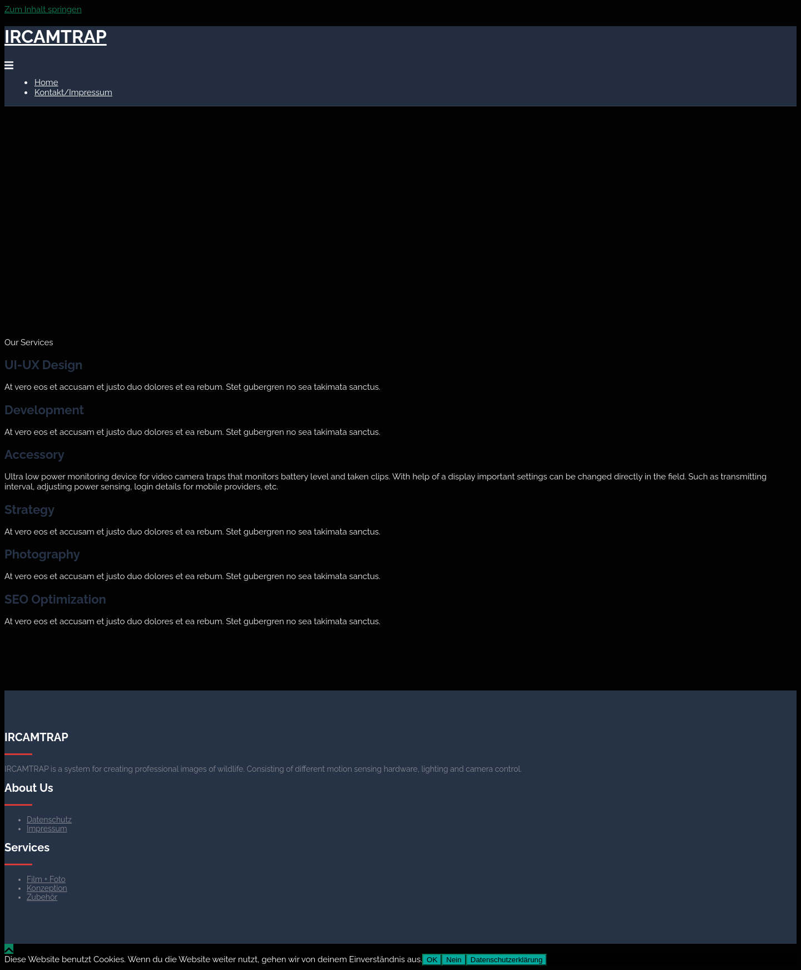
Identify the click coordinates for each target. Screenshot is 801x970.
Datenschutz (49, 819)
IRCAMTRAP (55, 36)
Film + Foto (46, 879)
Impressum (47, 828)
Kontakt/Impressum (73, 92)
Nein (453, 960)
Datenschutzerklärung (507, 960)
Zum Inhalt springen (43, 9)
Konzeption (47, 888)
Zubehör (42, 897)
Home (46, 82)
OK (432, 960)
